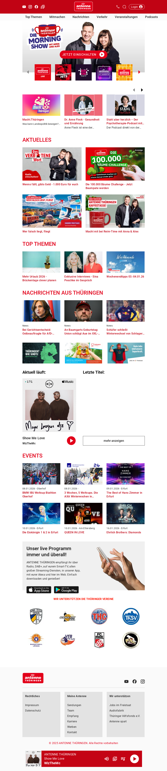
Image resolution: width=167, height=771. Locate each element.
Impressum (32, 705)
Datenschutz (33, 710)
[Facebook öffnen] (36, 6)
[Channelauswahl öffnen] (124, 6)
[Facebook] (135, 681)
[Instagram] (143, 681)
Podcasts (151, 17)
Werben (72, 726)
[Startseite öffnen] (83, 7)
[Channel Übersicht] (115, 759)
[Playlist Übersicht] (123, 759)
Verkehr (102, 17)
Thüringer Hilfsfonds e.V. (124, 716)
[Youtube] (126, 681)
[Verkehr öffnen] (43, 6)
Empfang (73, 716)
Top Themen (33, 17)
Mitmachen (57, 17)
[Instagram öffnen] (30, 6)
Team (70, 710)
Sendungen (74, 705)
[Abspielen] (134, 759)
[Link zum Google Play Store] (66, 590)
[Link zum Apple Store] (39, 590)
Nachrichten (81, 17)
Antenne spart (118, 721)
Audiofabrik (116, 710)
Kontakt (72, 732)
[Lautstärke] (106, 759)
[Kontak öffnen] (118, 6)
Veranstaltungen (126, 17)
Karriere (72, 721)
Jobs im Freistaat (120, 705)
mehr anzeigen (114, 440)
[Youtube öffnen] (24, 6)
